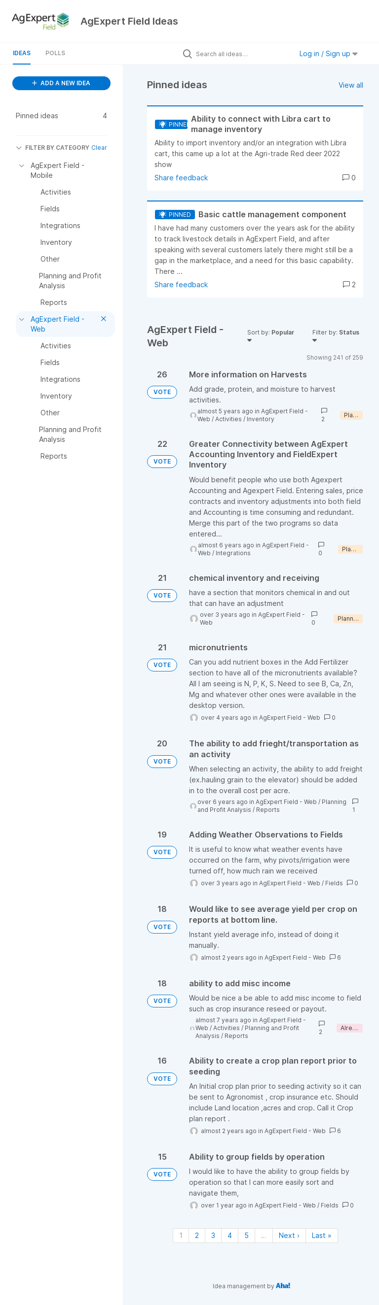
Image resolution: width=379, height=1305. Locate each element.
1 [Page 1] (181, 1235)
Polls (55, 53)
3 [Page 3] (213, 1235)
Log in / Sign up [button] (329, 53)
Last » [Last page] (322, 1235)
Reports (268, 809)
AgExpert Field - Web (289, 717)
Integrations (233, 553)
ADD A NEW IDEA (61, 83)
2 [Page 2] (197, 1235)
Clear (99, 147)
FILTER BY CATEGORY (52, 147)
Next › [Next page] (289, 1235)
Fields (334, 883)
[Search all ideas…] (242, 54)
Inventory (260, 419)
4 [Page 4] (229, 1235)
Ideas (22, 53)
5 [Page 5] (246, 1235)
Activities (228, 419)
